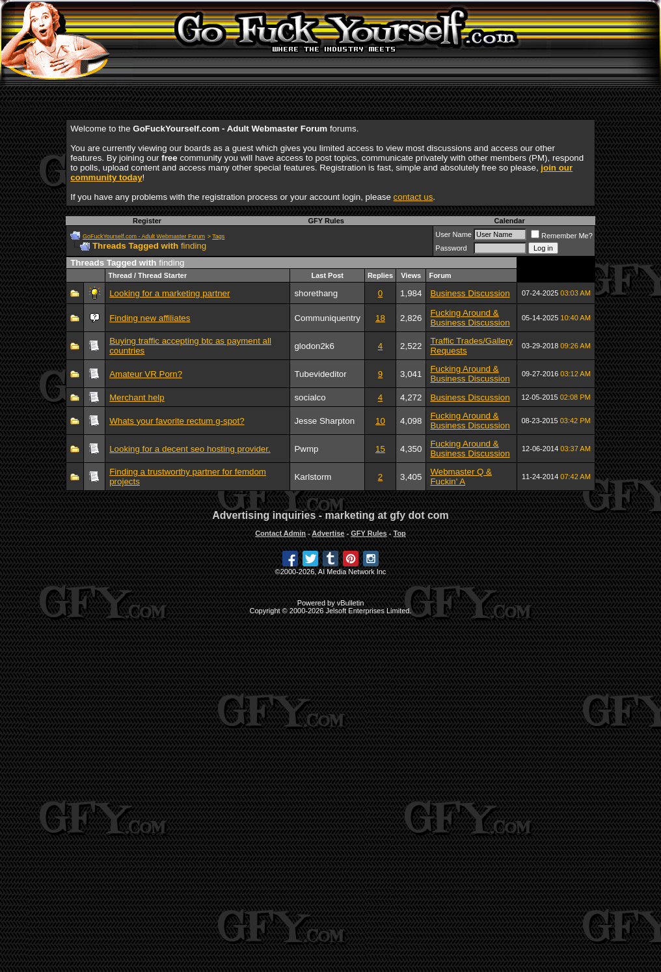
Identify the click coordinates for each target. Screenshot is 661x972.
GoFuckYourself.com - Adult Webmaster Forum (144, 236)
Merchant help (136, 397)
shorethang (316, 293)
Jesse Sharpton (324, 421)
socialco (309, 397)
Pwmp (306, 449)
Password (450, 248)
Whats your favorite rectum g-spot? (176, 421)
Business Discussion (469, 293)
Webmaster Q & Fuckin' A (461, 476)
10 (380, 421)
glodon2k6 (314, 346)
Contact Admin (280, 533)
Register (147, 221)
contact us (413, 197)
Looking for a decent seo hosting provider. (189, 449)
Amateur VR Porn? (145, 374)
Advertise (328, 533)
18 (380, 318)
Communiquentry (327, 318)
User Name (453, 234)
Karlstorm (312, 477)
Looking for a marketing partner (169, 293)
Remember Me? (562, 236)
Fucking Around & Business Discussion (469, 317)
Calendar (509, 221)
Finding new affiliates (149, 318)
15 (380, 449)
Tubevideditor (320, 374)
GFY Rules (326, 221)
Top (399, 533)
